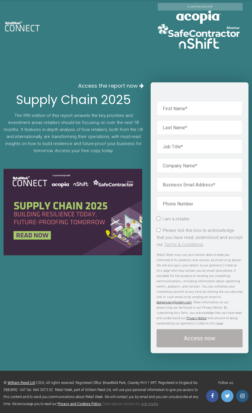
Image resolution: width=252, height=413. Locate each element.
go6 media (149, 404)
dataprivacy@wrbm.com (174, 302)
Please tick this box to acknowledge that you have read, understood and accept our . (200, 237)
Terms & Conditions (183, 244)
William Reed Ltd (21, 383)
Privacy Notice (196, 318)
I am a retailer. (173, 219)
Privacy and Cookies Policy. (80, 404)
